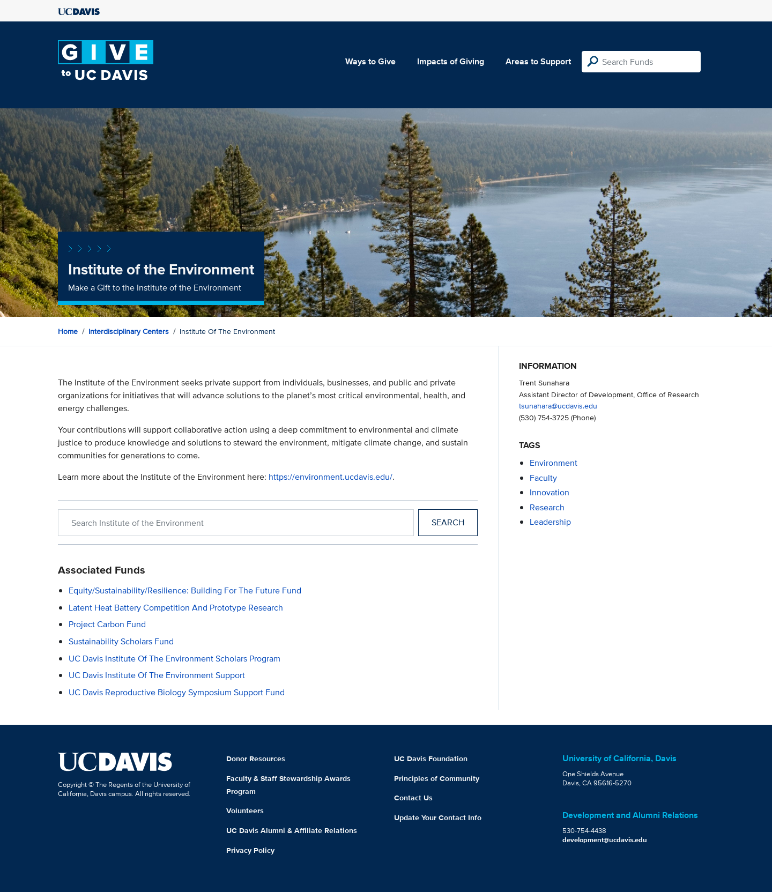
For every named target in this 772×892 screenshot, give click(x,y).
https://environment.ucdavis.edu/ (330, 477)
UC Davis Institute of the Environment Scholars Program (174, 658)
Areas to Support (538, 61)
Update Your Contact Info (437, 817)
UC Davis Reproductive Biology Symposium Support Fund (177, 692)
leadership (550, 522)
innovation (549, 492)
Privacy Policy (250, 850)
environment (553, 463)
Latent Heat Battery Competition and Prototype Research (176, 607)
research (547, 507)
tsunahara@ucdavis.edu (558, 405)
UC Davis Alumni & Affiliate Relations (291, 830)
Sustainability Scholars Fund (121, 641)
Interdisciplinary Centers (128, 331)
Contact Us (413, 797)
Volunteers (245, 810)
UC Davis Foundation (430, 758)
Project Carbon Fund (107, 624)
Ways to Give (370, 61)
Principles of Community (436, 778)
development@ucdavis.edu (604, 840)
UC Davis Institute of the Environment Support (157, 675)
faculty (543, 478)
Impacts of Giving (450, 61)
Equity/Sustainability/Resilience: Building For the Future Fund (185, 590)
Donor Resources (255, 758)
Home (68, 331)
